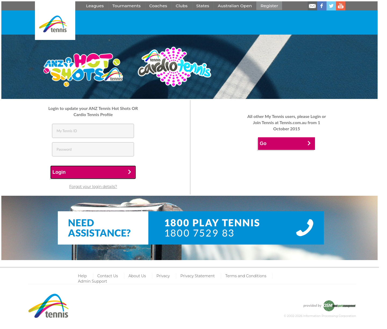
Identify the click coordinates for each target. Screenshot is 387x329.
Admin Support (92, 281)
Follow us (331, 5)
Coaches (158, 5)
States (202, 5)
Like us (322, 5)
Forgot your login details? (93, 186)
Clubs (182, 5)
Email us (312, 5)
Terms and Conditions (245, 275)
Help (82, 275)
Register (269, 5)
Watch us (340, 5)
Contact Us (107, 275)
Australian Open (235, 5)
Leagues (95, 5)
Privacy (163, 275)
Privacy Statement (197, 275)
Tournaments (126, 5)
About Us (137, 275)
